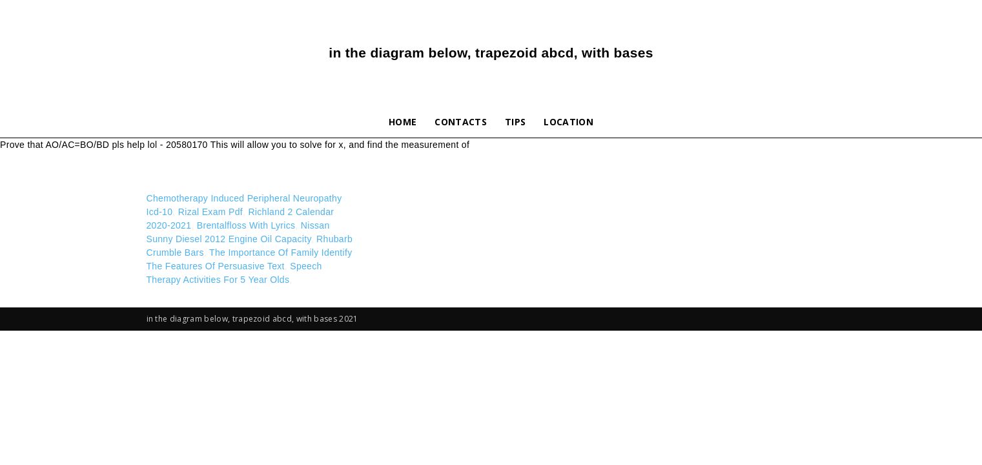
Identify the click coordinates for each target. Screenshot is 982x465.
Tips (515, 122)
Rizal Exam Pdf (210, 212)
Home (402, 122)
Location (568, 122)
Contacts (461, 122)
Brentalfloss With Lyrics (246, 225)
